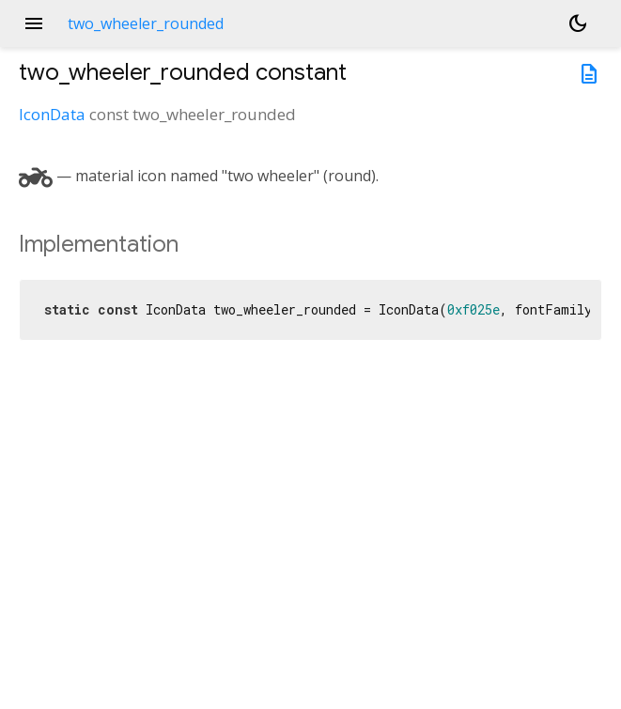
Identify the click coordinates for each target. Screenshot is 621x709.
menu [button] (34, 23)
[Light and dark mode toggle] (578, 23)
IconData (52, 114)
